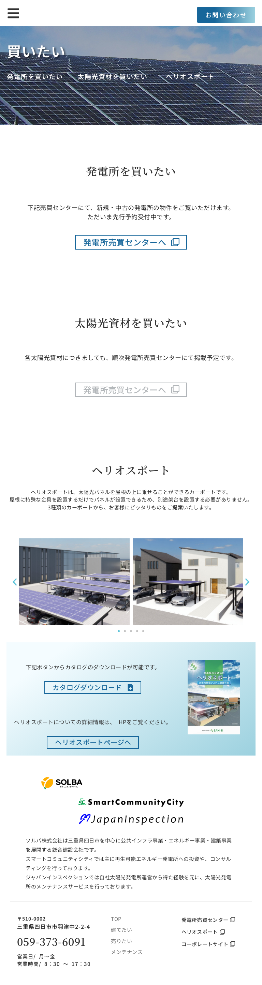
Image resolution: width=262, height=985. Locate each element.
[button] (14, 582)
